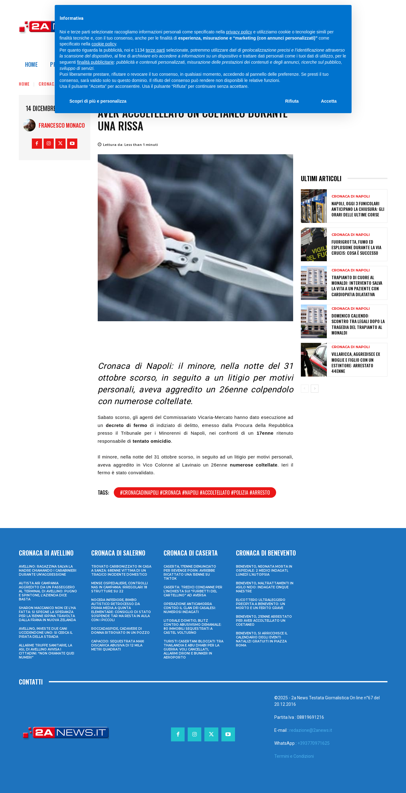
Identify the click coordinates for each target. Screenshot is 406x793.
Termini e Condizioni (294, 756)
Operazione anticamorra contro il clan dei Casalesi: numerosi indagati (190, 608)
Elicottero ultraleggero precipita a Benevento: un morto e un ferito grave (260, 604)
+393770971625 (313, 743)
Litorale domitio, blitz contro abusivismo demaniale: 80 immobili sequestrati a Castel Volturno (192, 627)
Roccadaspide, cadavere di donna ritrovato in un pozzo (120, 631)
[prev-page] (305, 389)
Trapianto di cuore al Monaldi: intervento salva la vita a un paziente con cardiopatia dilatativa (356, 285)
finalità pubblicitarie (95, 62)
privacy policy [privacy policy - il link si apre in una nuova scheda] (239, 31)
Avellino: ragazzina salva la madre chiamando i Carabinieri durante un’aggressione (47, 571)
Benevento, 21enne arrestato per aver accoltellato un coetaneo (264, 621)
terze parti (155, 50)
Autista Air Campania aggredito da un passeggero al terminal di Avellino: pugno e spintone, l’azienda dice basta (48, 591)
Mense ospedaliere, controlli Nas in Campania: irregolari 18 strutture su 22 (119, 587)
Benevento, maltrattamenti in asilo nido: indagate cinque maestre (264, 587)
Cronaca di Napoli (350, 196)
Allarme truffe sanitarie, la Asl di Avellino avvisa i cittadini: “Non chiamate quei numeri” (46, 651)
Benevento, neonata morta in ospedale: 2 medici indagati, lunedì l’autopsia (264, 571)
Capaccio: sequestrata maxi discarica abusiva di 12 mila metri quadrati (117, 645)
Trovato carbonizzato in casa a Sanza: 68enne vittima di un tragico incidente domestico (121, 571)
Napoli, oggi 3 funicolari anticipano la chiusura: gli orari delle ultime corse (357, 209)
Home (24, 83)
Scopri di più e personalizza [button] (98, 101)
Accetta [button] (329, 101)
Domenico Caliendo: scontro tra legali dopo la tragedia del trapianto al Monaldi (358, 324)
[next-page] (314, 389)
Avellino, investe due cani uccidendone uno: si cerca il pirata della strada (46, 633)
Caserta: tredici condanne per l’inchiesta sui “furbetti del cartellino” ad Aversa (193, 591)
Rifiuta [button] (292, 101)
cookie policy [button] (104, 43)
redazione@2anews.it (310, 730)
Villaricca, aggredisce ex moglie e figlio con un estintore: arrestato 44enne (355, 362)
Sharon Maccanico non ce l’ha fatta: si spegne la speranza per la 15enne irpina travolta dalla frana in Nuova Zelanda (47, 614)
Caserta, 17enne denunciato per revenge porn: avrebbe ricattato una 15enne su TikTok (190, 573)
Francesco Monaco (62, 125)
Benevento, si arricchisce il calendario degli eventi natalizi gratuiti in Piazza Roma (262, 639)
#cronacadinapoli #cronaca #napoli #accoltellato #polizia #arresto (195, 492)
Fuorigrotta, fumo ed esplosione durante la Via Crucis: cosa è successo (356, 247)
